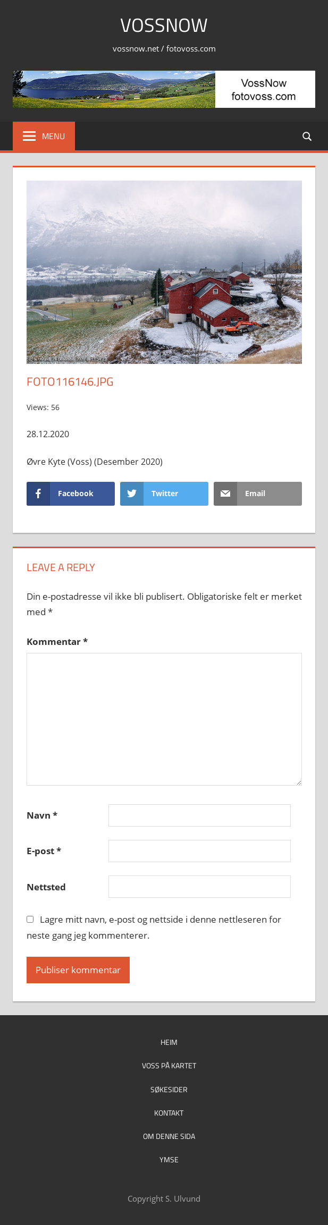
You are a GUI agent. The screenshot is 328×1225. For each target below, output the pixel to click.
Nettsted (46, 887)
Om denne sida (169, 1136)
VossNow (164, 24)
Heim (169, 1042)
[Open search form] (308, 136)
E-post (44, 851)
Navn (42, 815)
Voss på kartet (169, 1065)
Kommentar (57, 641)
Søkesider (169, 1089)
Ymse (169, 1159)
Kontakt (168, 1112)
